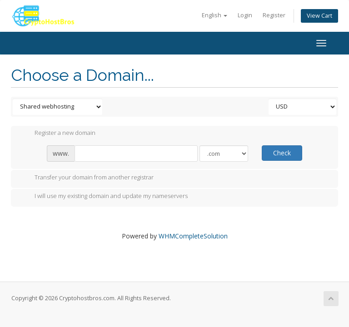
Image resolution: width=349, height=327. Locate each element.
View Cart (319, 16)
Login (245, 15)
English (214, 15)
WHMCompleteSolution (193, 236)
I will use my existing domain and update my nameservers (104, 197)
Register (274, 15)
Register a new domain (57, 134)
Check (282, 153)
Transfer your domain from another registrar (87, 178)
